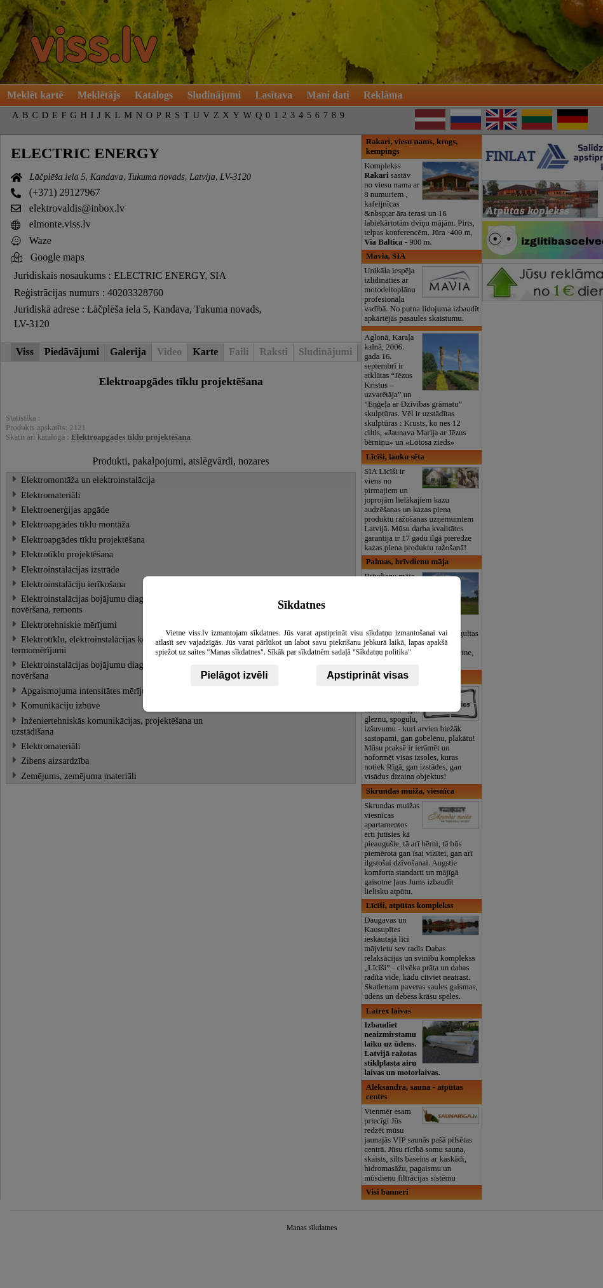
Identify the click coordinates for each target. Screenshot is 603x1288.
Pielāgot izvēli (234, 675)
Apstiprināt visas (368, 675)
